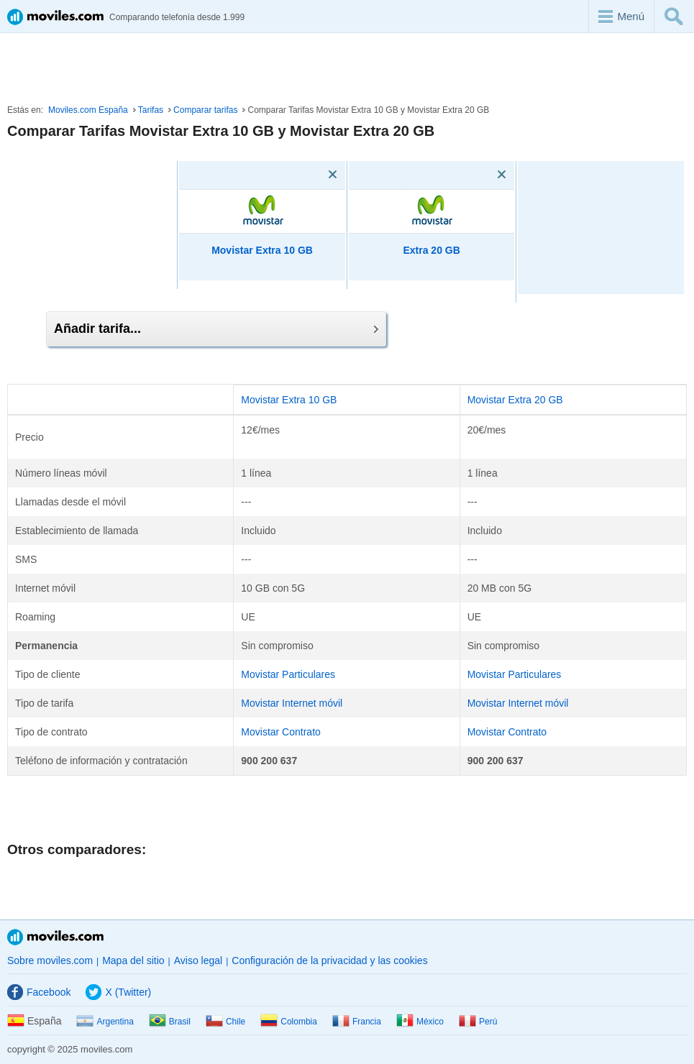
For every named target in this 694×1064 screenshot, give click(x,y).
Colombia (288, 1022)
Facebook (38, 992)
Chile (225, 1022)
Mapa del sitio (133, 960)
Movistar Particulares (288, 674)
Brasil (170, 1022)
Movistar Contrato (280, 732)
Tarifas (150, 110)
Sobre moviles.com (50, 960)
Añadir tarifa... (216, 328)
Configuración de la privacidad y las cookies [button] (329, 960)
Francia (356, 1022)
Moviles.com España (88, 110)
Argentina (104, 1022)
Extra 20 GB (431, 250)
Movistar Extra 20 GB (515, 399)
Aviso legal (198, 960)
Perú (478, 1022)
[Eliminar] (312, 174)
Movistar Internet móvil (291, 703)
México (420, 1022)
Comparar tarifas (205, 110)
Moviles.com (55, 937)
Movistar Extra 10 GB (262, 250)
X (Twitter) (118, 992)
